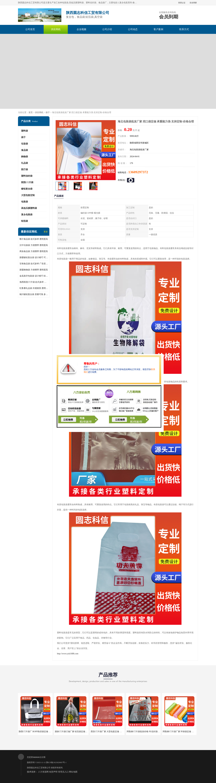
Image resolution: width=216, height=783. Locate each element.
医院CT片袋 (27, 182)
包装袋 (24, 201)
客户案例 (158, 29)
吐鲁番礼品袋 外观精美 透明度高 (34, 288)
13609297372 (138, 172)
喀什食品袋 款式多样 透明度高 (34, 239)
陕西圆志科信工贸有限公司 (38, 768)
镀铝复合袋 (26, 189)
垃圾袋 (24, 143)
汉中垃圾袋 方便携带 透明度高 (34, 245)
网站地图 (73, 772)
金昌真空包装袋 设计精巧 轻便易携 (34, 276)
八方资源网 (43, 772)
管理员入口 (63, 772)
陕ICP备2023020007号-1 (56, 762)
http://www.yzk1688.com (67, 653)
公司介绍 (107, 29)
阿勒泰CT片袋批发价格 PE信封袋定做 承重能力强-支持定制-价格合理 (159, 731)
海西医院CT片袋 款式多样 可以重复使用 (34, 282)
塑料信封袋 (26, 176)
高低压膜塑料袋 (29, 208)
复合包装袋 (26, 214)
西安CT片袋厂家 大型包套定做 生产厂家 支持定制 (114, 731)
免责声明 (53, 772)
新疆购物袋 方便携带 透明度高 (34, 270)
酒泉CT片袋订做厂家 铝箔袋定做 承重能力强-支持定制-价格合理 (84, 731)
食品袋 (24, 150)
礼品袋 (24, 163)
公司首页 (30, 29)
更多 (46, 232)
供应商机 (56, 29)
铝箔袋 (24, 221)
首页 (30, 112)
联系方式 (184, 29)
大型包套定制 (28, 195)
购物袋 (24, 156)
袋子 (48, 112)
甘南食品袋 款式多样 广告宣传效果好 (34, 263)
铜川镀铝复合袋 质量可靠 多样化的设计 (34, 294)
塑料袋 (24, 131)
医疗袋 (24, 169)
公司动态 (133, 29)
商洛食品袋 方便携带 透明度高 (34, 251)
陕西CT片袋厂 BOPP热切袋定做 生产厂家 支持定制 (42, 731)
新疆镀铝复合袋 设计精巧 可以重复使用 (34, 257)
